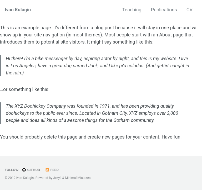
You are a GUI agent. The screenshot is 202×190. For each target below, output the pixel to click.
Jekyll (57, 178)
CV (189, 9)
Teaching (132, 9)
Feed (52, 170)
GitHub (31, 170)
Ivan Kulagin (18, 9)
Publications (164, 9)
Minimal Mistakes (77, 178)
